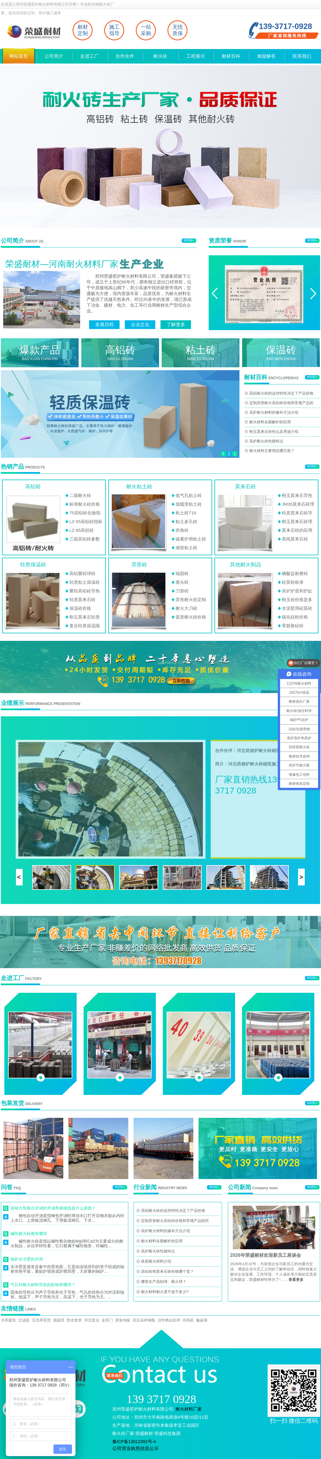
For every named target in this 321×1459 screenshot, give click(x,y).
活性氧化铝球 (169, 1320)
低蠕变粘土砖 (189, 504)
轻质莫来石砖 (82, 599)
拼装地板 (122, 1320)
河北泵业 (91, 1320)
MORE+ (189, 240)
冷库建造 (8, 1320)
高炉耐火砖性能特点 (266, 441)
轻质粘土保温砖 (84, 582)
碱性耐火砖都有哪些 (28, 1233)
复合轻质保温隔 (84, 625)
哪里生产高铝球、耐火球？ (163, 1281)
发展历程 (104, 324)
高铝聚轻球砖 (82, 573)
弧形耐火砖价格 (191, 616)
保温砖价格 (80, 608)
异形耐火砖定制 (191, 599)
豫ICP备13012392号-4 (134, 1441)
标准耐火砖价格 (84, 504)
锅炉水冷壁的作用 (26, 1259)
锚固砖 (182, 573)
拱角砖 (182, 530)
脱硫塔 (58, 1320)
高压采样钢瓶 (144, 1320)
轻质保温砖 (33, 564)
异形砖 (139, 564)
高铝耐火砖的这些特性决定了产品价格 (281, 393)
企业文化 (140, 324)
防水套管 (74, 1320)
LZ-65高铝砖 (81, 530)
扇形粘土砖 (186, 547)
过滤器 (24, 1320)
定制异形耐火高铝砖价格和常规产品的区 (175, 1220)
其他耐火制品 (245, 564)
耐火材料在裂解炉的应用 (270, 422)
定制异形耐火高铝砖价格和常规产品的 (281, 403)
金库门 (107, 1320)
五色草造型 (41, 1320)
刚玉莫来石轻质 (84, 616)
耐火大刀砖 (186, 608)
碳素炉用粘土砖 (191, 538)
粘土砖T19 (186, 512)
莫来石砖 (245, 486)
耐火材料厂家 (189, 1408)
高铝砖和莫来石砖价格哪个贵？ (167, 1271)
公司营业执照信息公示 (135, 1448)
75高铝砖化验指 (84, 512)
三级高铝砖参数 (84, 538)
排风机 (188, 1320)
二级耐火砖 (80, 495)
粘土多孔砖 (186, 521)
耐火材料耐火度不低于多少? (164, 1292)
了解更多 (176, 324)
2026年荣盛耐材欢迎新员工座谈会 (265, 1255)
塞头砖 (182, 582)
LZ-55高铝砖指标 (85, 521)
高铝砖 (33, 486)
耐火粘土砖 (139, 486)
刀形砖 (182, 590)
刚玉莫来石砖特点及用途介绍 (273, 431)
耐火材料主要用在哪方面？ (272, 451)
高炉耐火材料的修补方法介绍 (273, 412)
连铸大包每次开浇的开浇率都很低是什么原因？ (53, 1208)
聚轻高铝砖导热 (84, 590)
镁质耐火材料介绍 (156, 1261)
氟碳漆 (202, 1320)
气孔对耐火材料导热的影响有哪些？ (42, 1284)
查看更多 (296, 1279)
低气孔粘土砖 (189, 495)
